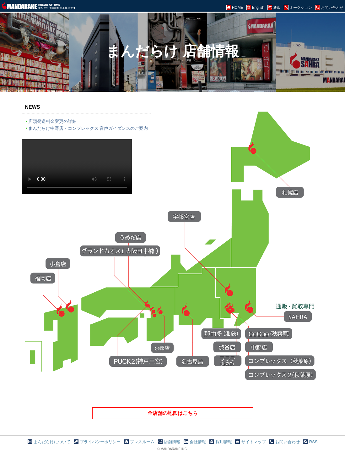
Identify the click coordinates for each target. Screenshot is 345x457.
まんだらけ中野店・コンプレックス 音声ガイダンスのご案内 (88, 128)
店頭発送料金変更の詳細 (52, 121)
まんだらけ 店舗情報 (172, 51)
